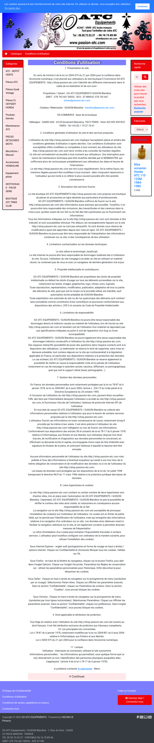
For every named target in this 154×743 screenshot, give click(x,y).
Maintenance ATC (13, 127)
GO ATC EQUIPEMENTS (34, 717)
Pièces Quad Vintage (12, 91)
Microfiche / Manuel (12, 153)
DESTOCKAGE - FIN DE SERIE (12, 188)
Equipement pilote (12, 175)
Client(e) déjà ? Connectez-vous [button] (134, 700)
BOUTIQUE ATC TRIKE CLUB (11, 202)
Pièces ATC (12, 82)
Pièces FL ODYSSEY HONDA (11, 104)
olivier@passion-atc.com (77, 100)
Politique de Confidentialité (16, 690)
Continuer (77, 676)
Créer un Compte (127, 690)
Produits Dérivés (10, 116)
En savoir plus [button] (12, 8)
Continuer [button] (142, 6)
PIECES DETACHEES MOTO (12, 140)
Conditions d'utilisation (37, 53)
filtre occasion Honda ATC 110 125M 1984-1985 (140, 175)
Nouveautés (140, 139)
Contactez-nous (10, 708)
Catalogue (16, 53)
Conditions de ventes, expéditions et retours (25, 702)
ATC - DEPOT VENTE (13, 73)
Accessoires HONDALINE (12, 164)
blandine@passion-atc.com (99, 107)
